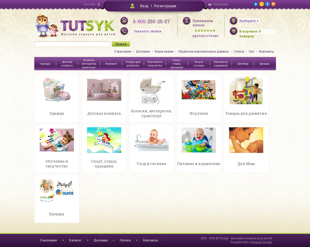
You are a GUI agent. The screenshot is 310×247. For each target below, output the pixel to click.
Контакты (266, 51)
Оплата (125, 240)
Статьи (239, 51)
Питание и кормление (221, 63)
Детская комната (67, 63)
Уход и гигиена (198, 63)
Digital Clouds (262, 242)
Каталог (75, 240)
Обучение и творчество (154, 63)
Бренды (264, 63)
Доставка (143, 51)
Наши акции (163, 51)
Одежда (45, 63)
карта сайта (89, 4)
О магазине (123, 51)
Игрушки (111, 63)
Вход (144, 6)
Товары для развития (133, 63)
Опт (251, 51)
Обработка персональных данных (203, 51)
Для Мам (242, 63)
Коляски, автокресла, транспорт (89, 63)
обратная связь (220, 4)
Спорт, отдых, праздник (176, 63)
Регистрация (165, 6)
